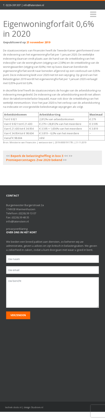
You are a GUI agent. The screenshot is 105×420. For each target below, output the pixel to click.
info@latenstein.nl (33, 5)
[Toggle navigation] (93, 14)
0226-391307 (13, 5)
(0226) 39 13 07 (27, 213)
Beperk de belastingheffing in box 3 (37, 156)
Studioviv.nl (37, 407)
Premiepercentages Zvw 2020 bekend (34, 160)
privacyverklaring (17, 229)
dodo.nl (17, 407)
